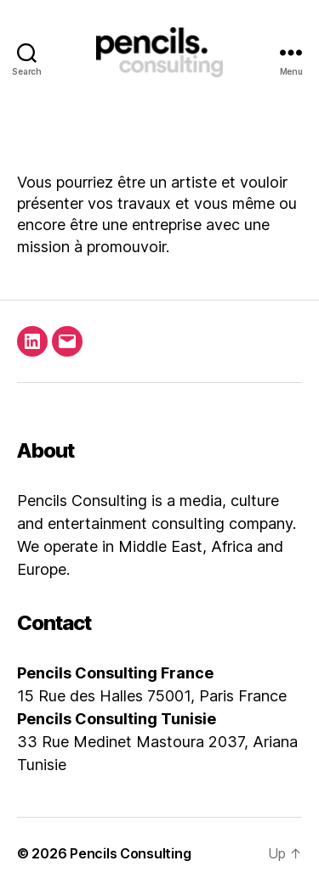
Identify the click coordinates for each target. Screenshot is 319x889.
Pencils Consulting (130, 853)
